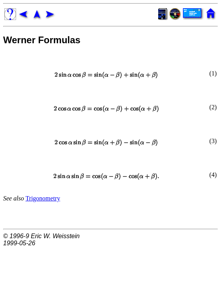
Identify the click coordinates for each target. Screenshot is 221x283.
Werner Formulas (41, 40)
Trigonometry (43, 198)
